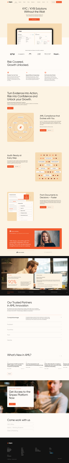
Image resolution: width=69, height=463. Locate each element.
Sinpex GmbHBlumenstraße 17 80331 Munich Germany (9, 450)
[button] (33, 2)
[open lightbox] (34, 34)
